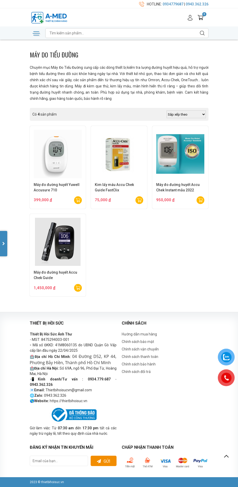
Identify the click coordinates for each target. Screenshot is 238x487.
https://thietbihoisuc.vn (68, 401)
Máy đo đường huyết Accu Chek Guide (55, 275)
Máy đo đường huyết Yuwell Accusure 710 (57, 187)
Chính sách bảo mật (138, 342)
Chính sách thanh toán (140, 357)
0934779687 (173, 4)
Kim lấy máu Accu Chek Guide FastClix (114, 187)
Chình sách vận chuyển (140, 349)
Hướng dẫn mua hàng (139, 334)
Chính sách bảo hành (139, 364)
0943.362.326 (197, 4)
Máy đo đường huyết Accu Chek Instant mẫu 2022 (178, 187)
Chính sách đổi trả (136, 372)
